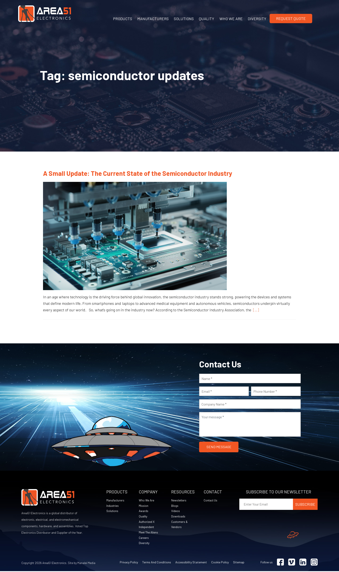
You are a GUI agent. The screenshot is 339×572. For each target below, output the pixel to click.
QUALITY (206, 18)
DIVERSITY (257, 18)
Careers (144, 538)
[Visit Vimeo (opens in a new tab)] (291, 563)
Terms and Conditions (156, 563)
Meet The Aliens (149, 533)
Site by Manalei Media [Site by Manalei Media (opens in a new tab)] (81, 564)
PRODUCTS (122, 18)
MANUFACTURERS (153, 18)
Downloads (178, 517)
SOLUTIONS (184, 18)
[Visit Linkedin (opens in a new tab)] (302, 563)
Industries (112, 506)
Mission (143, 506)
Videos (175, 511)
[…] (255, 309)
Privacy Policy (129, 563)
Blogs (175, 506)
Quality (143, 517)
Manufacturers (115, 500)
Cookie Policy (220, 563)
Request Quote (291, 18)
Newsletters (179, 500)
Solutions (112, 511)
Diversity (144, 544)
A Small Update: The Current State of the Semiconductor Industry (137, 173)
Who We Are (146, 500)
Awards (144, 511)
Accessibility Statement (191, 563)
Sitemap (238, 563)
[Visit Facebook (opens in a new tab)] (280, 563)
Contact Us (211, 500)
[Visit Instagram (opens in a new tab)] (314, 563)
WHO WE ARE (231, 18)
